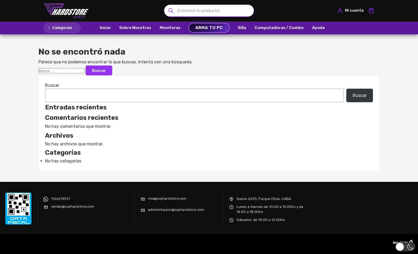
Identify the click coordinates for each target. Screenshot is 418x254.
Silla (242, 27)
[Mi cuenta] (350, 10)
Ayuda (318, 27)
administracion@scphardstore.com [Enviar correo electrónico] (176, 210)
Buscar (52, 85)
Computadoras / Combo (279, 27)
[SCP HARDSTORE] (67, 10)
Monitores (170, 27)
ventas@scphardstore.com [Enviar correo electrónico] (72, 206)
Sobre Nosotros (135, 27)
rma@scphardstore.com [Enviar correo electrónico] (167, 198)
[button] (405, 246)
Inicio (105, 27)
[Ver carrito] (371, 11)
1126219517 (60, 198)
